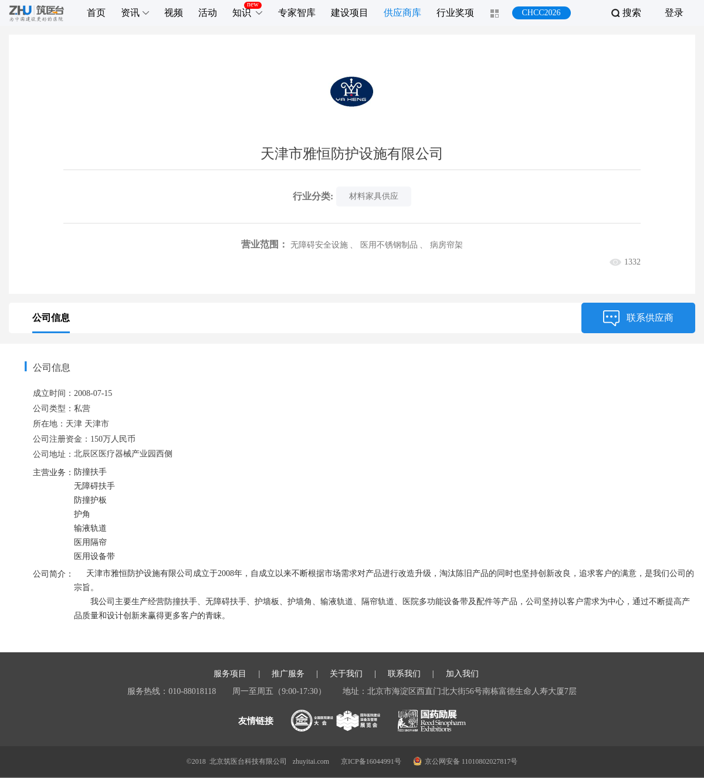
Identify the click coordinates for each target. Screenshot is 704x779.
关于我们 (346, 675)
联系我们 (404, 675)
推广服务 (288, 675)
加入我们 (462, 675)
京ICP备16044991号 (371, 762)
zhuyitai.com (311, 762)
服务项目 (230, 675)
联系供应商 (638, 318)
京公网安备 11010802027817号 (465, 762)
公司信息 (51, 318)
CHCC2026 (541, 12)
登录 (674, 13)
